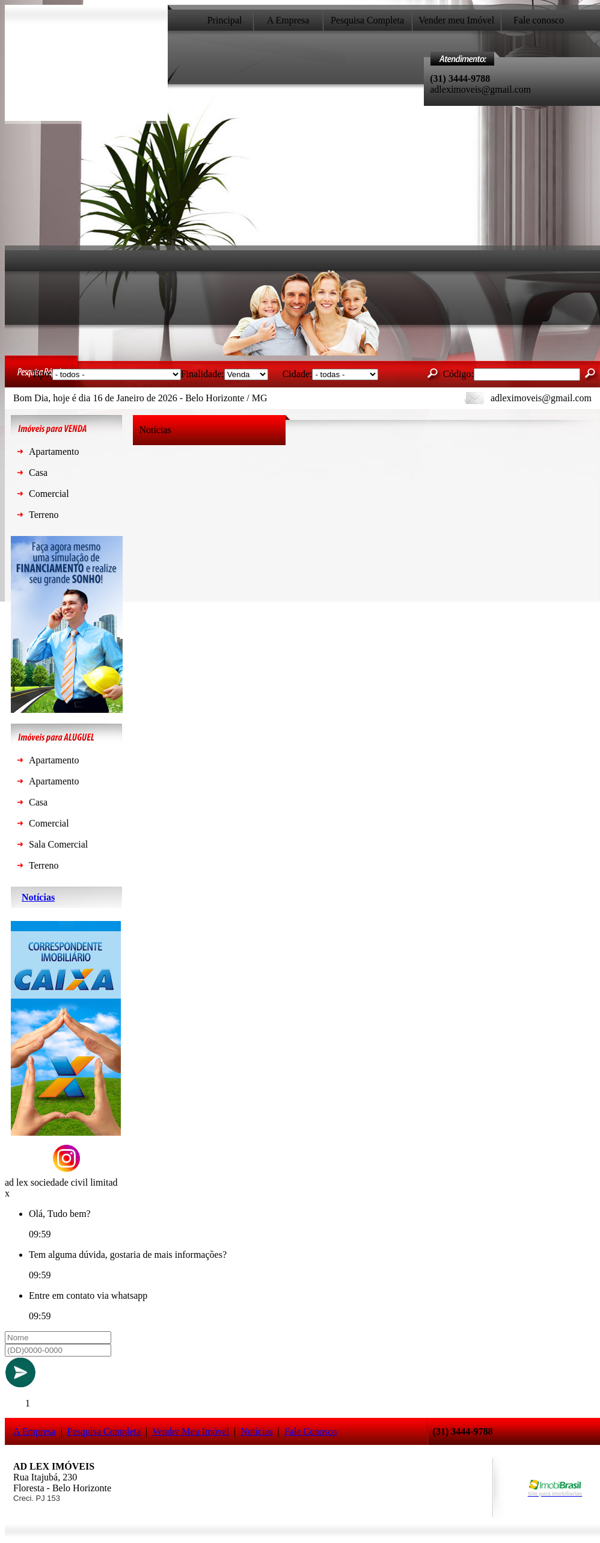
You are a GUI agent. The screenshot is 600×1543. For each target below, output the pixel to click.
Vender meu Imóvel (456, 20)
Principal (224, 20)
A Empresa (288, 20)
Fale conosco (538, 20)
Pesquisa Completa (367, 20)
